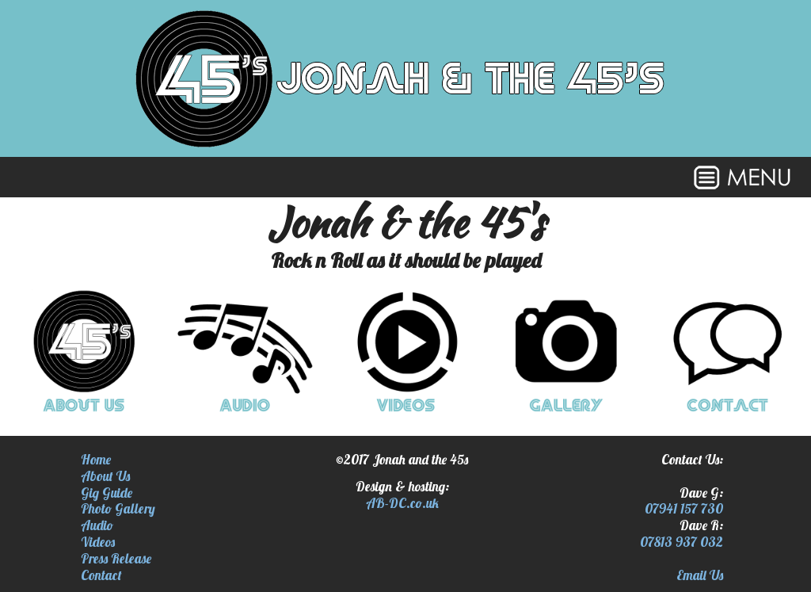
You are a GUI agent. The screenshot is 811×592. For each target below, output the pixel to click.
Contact (101, 575)
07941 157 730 (684, 508)
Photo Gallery (118, 508)
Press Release (116, 558)
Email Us (699, 575)
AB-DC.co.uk (402, 503)
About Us (105, 476)
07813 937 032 (681, 541)
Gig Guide (106, 492)
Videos (98, 541)
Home (96, 459)
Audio (97, 525)
